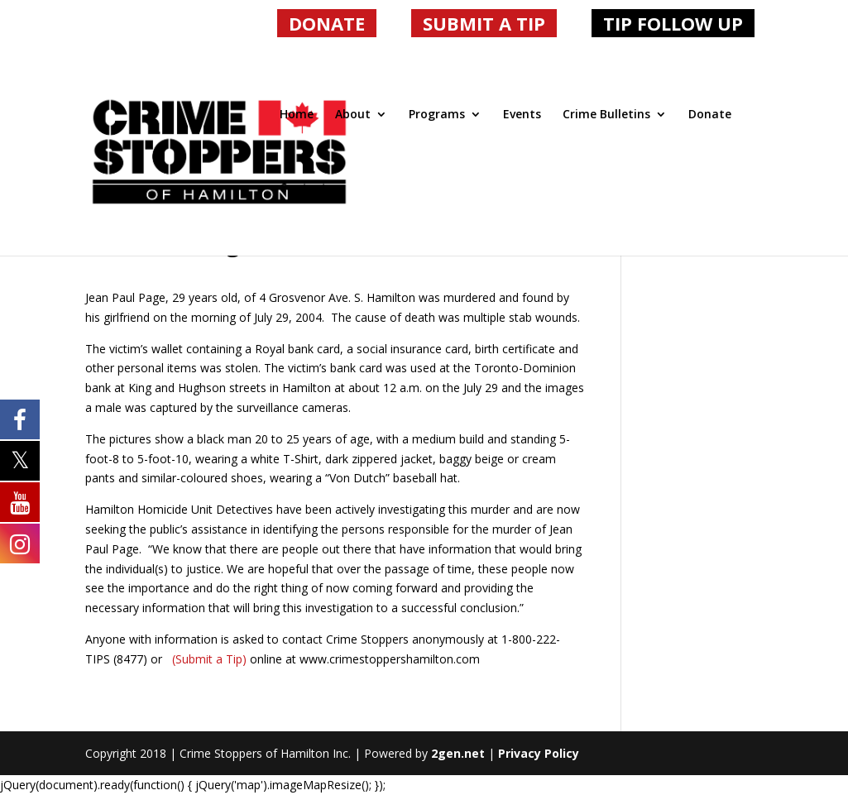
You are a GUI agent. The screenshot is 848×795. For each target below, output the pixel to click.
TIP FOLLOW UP (673, 23)
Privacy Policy (538, 753)
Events (522, 115)
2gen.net (458, 753)
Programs (437, 115)
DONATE (327, 23)
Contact (303, 188)
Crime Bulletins (606, 115)
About (353, 115)
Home (297, 115)
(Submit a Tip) (208, 659)
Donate (709, 115)
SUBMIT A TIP (484, 23)
